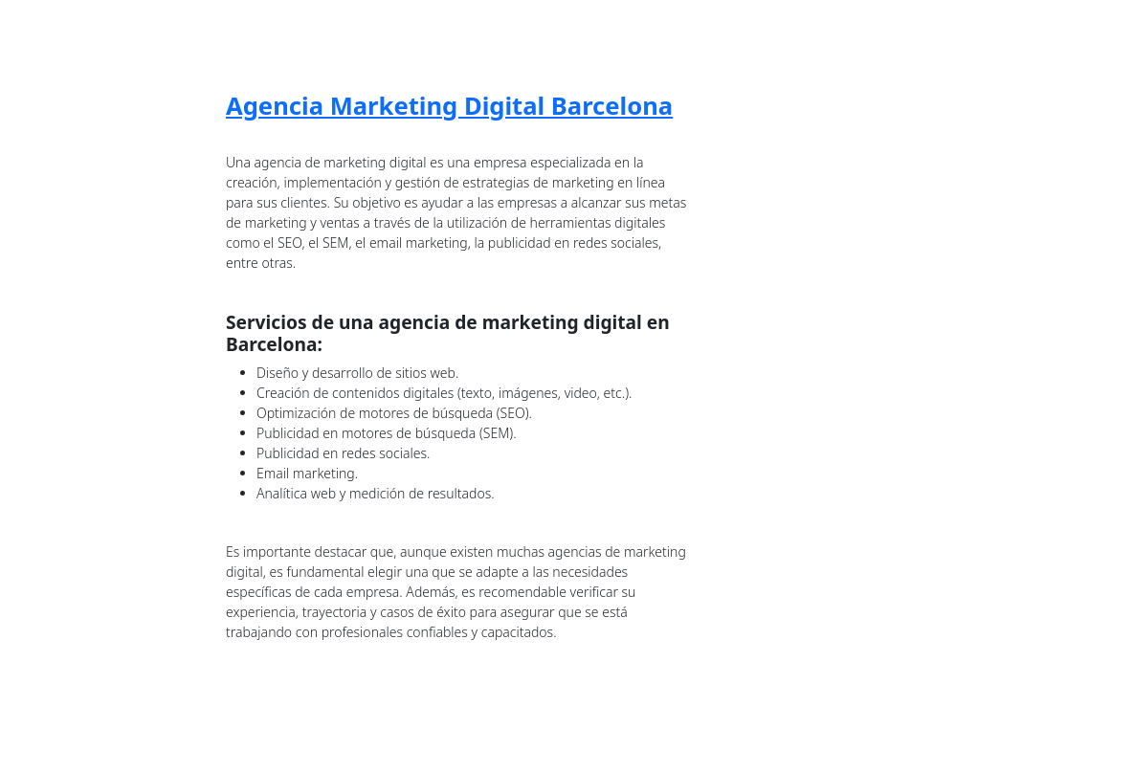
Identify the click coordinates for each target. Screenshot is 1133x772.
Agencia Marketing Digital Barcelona (449, 105)
